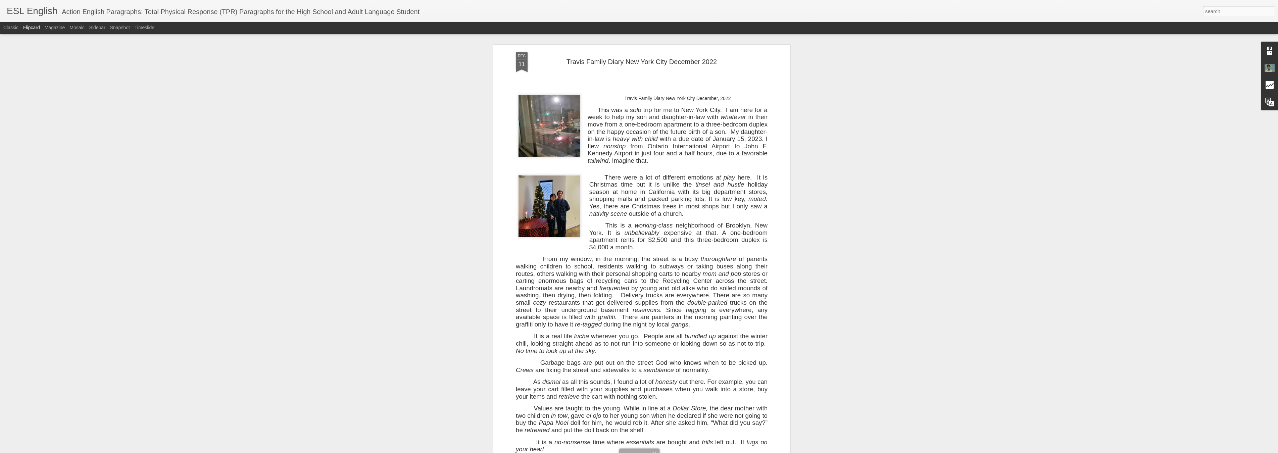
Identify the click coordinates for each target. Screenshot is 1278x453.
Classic (10, 27)
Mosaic (76, 27)
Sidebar (97, 27)
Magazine (55, 27)
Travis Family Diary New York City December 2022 (642, 61)
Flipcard (31, 27)
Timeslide (144, 27)
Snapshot (120, 27)
